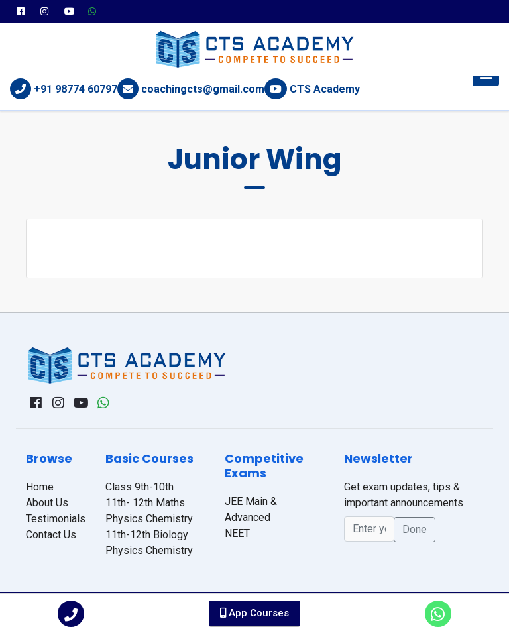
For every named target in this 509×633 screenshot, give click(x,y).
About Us (47, 502)
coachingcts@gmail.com (202, 89)
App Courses (254, 613)
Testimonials (55, 518)
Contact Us (51, 534)
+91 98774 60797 (75, 89)
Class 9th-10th (139, 487)
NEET (237, 533)
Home (40, 487)
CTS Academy (325, 89)
